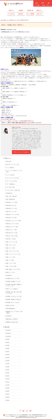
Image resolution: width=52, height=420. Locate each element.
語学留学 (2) (9, 316)
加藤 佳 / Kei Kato (16, 127)
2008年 (7, 391)
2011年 (7, 382)
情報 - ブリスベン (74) (11, 263)
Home (2, 20)
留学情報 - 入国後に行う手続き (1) (13, 299)
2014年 (7, 372)
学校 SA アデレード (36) (11, 229)
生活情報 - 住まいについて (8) (12, 278)
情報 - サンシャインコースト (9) (13, 254)
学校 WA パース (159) (11, 238)
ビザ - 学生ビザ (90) (10, 187)
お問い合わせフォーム (24, 122)
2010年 (7, 385)
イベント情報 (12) (10, 167)
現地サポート (39, 10)
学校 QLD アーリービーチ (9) (12, 214)
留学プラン (11, 10)
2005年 (7, 400)
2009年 (7, 388)
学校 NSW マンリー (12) (11, 208)
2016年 (7, 366)
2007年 (7, 394)
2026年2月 (8, 336)
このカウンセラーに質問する (22, 152)
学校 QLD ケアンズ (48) (11, 217)
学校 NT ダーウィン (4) (11, 211)
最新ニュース (6, 20)
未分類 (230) (9, 275)
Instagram (27, 411)
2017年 (7, 363)
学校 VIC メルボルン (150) (12, 235)
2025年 (7, 339)
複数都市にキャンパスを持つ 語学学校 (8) (14, 312)
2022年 (7, 348)
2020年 (7, 354)
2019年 (7, 357)
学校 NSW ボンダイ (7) (11, 205)
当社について (39, 14)
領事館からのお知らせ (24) (12, 322)
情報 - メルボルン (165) (11, 266)
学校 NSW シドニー (13, 20)
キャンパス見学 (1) (10, 175)
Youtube (30, 411)
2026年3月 (8, 333)
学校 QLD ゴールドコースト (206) (13, 220)
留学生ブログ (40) (10, 305)
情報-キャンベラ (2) (10, 272)
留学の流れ (20, 14)
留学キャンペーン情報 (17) (12, 288)
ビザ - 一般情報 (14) (10, 184)
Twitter (23, 411)
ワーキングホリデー (11, 14)
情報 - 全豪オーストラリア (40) (13, 269)
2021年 (7, 351)
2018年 (7, 360)
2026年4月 (8, 330)
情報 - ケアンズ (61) (10, 248)
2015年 (7, 369)
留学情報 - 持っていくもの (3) (12, 302)
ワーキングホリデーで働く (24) (13, 190)
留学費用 (21, 10)
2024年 (7, 342)
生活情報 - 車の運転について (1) (13, 281)
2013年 (7, 375)
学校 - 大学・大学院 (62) (11, 196)
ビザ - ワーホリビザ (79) (11, 181)
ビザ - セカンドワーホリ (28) (12, 178)
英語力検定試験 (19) (10, 308)
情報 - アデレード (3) (10, 245)
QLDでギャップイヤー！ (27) (12, 164)
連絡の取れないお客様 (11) (12, 319)
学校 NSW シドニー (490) (11, 202)
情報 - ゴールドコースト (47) (12, 251)
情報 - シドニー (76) (10, 257)
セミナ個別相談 (30, 14)
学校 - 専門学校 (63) (10, 199)
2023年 (7, 345)
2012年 (7, 378)
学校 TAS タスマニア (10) (11, 232)
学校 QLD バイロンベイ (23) (12, 223)
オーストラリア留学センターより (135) (14, 171)
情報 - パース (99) (10, 260)
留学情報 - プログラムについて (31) (13, 296)
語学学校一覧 (30, 10)
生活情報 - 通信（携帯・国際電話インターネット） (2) (14, 285)
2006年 (7, 397)
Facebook (20, 411)
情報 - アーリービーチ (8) (11, 241)
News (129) (8, 161)
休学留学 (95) (9, 193)
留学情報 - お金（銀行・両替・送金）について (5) (14, 292)
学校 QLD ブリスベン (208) (12, 226)
